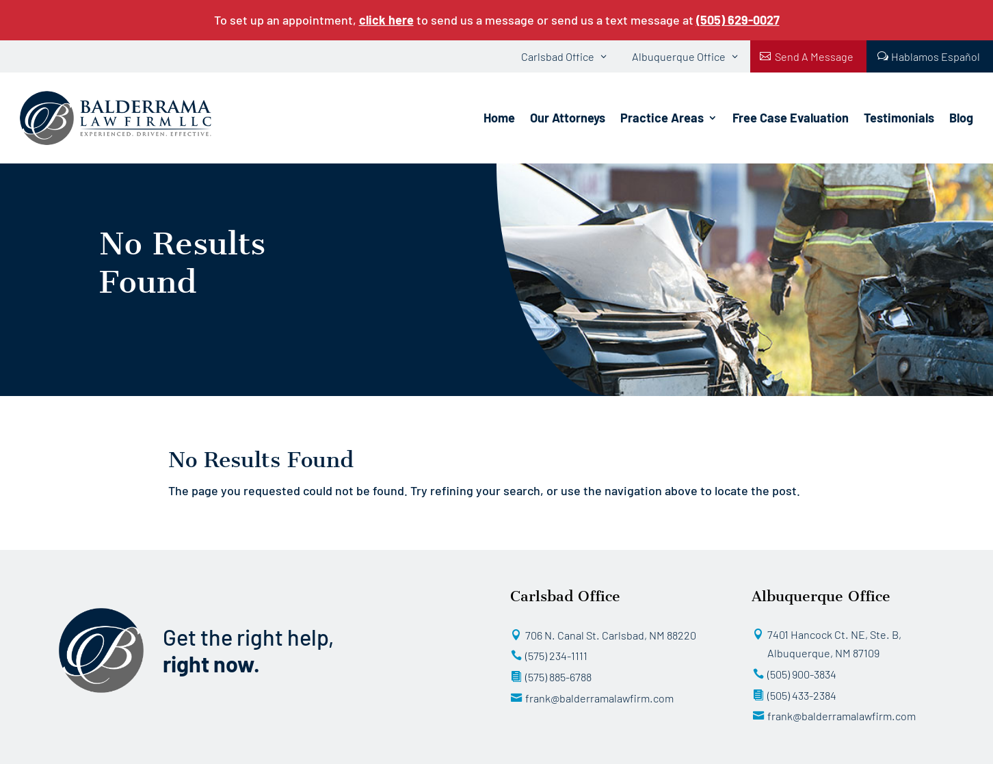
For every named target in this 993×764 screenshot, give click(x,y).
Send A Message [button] (814, 56)
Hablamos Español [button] (935, 56)
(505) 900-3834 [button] (801, 674)
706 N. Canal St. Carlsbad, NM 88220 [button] (610, 635)
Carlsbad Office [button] (557, 56)
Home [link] (499, 117)
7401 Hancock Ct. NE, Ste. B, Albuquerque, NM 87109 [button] (834, 644)
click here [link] (386, 19)
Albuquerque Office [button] (679, 56)
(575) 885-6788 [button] (558, 676)
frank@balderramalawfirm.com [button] (599, 697)
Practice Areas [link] (662, 117)
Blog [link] (961, 117)
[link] (738, 19)
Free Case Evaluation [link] (790, 117)
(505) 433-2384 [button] (801, 695)
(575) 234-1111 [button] (556, 655)
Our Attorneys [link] (567, 117)
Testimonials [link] (899, 117)
